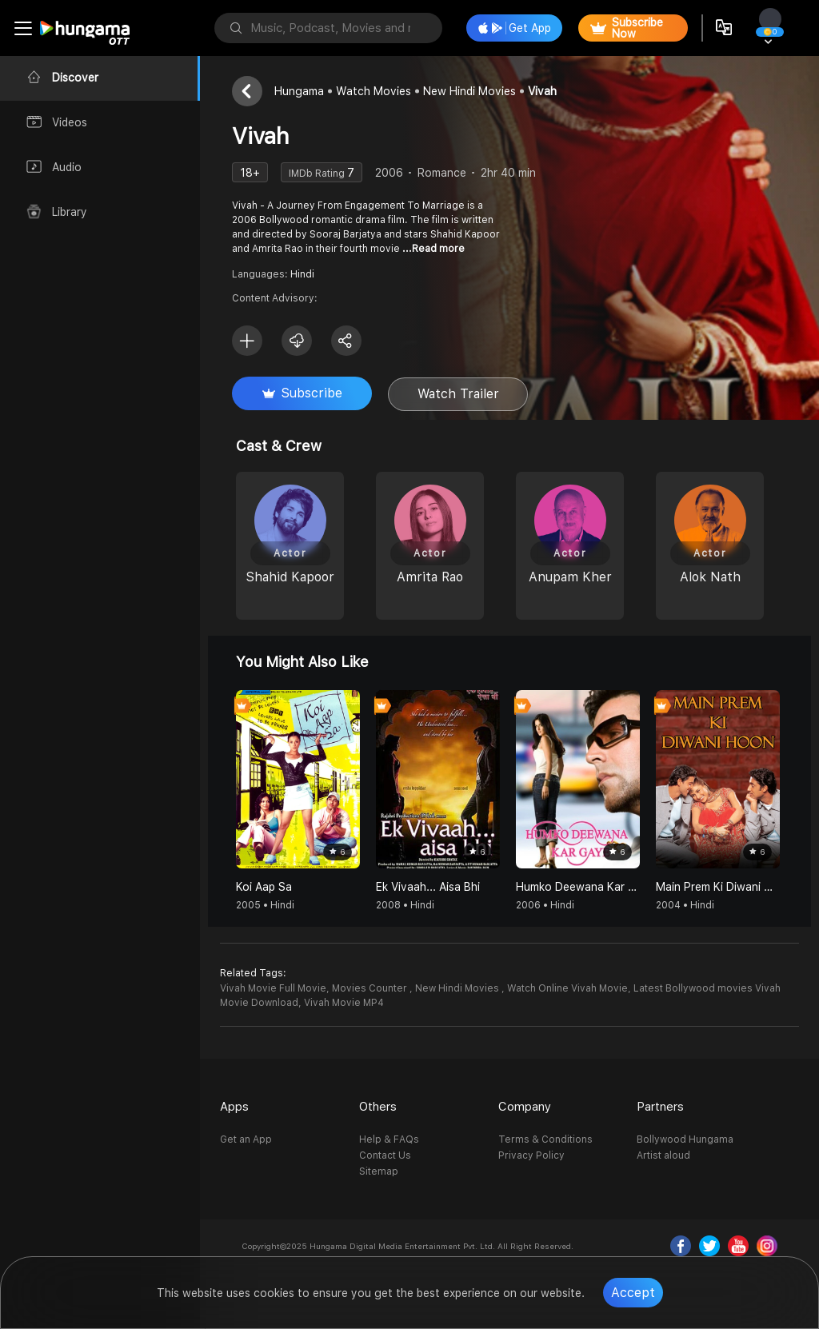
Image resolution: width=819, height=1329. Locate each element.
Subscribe (302, 393)
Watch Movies (373, 91)
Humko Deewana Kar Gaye (578, 886)
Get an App (246, 1139)
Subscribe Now (626, 28)
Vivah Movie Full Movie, (275, 988)
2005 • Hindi (265, 905)
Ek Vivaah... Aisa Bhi (428, 886)
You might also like (302, 661)
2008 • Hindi (405, 905)
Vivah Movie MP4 (344, 1002)
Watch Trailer (458, 393)
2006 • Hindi (545, 905)
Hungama (299, 91)
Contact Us (385, 1155)
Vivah (542, 91)
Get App (514, 28)
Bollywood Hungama (685, 1139)
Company (524, 1107)
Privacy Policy (531, 1155)
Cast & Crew (279, 445)
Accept (633, 1292)
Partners (660, 1107)
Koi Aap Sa (264, 886)
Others (378, 1107)
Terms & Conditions (545, 1139)
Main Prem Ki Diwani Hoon (718, 886)
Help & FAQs (389, 1139)
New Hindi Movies (469, 91)
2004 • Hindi (685, 905)
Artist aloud (663, 1155)
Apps (234, 1107)
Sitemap (378, 1171)
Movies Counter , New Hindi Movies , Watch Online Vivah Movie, (481, 988)
